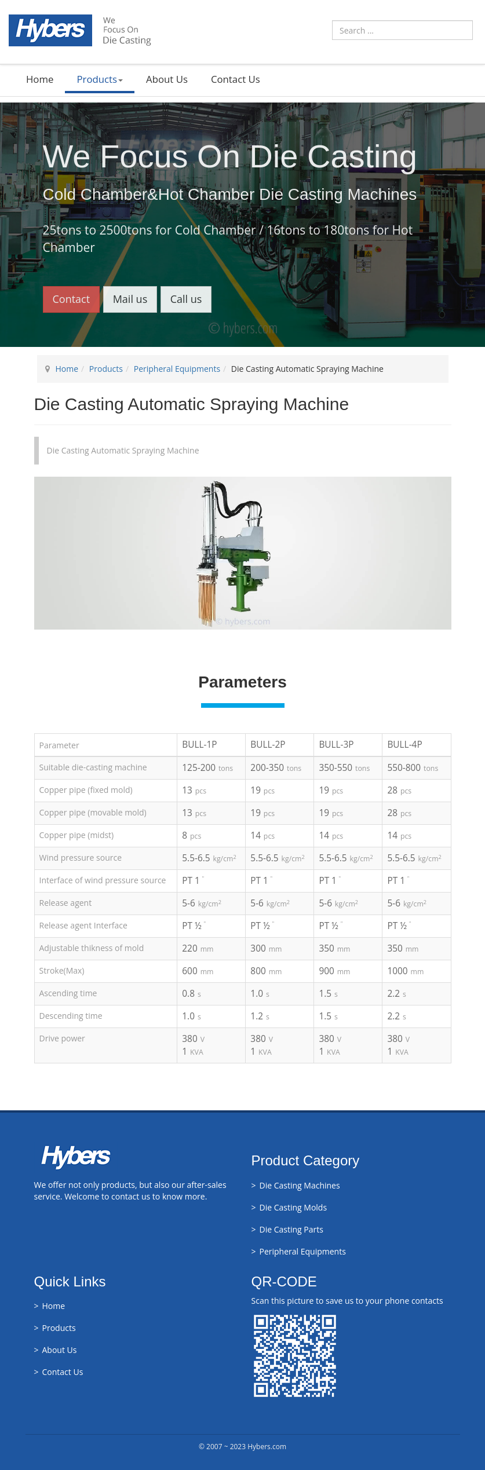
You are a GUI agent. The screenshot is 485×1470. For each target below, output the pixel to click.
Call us (186, 299)
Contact (71, 299)
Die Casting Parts (291, 1229)
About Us (167, 79)
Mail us (130, 299)
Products (99, 79)
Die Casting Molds (293, 1207)
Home (39, 79)
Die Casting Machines (300, 1185)
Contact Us (235, 79)
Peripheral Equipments (177, 368)
